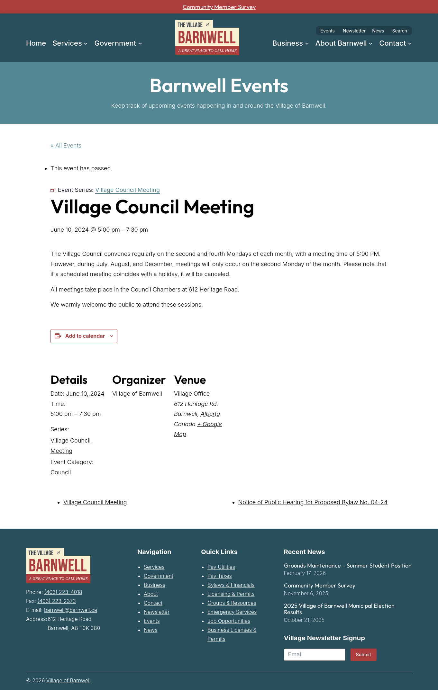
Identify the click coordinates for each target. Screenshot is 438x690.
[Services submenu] (86, 43)
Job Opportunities (228, 620)
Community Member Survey (219, 6)
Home (36, 43)
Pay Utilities (221, 566)
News (378, 30)
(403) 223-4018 (63, 591)
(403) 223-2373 (56, 600)
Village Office (192, 393)
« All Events (65, 145)
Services (154, 566)
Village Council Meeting (95, 502)
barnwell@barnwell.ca (70, 609)
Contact (153, 602)
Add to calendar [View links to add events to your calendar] (85, 336)
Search (399, 30)
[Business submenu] (307, 43)
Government (158, 575)
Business (154, 584)
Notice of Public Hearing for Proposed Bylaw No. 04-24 (313, 502)
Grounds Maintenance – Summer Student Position (348, 565)
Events (328, 30)
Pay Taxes (219, 575)
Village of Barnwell (137, 393)
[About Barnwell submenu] (371, 43)
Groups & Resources (231, 602)
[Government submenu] (140, 43)
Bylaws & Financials (230, 584)
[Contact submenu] (410, 43)
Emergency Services (232, 611)
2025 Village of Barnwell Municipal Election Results (339, 609)
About (151, 593)
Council (60, 472)
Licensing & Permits (230, 593)
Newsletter (354, 30)
